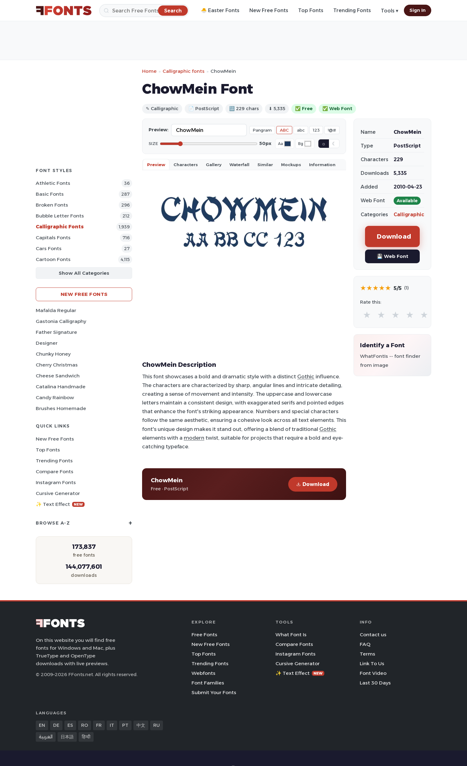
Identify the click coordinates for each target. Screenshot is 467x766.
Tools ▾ (389, 11)
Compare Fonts (54, 471)
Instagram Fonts (56, 482)
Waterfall (239, 164)
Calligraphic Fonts (60, 227)
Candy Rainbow (55, 397)
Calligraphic (409, 214)
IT (112, 725)
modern (194, 438)
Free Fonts (204, 635)
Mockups (291, 164)
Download (312, 484)
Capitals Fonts (53, 238)
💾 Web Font (392, 256)
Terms (367, 654)
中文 (140, 725)
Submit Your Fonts (214, 692)
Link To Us (372, 663)
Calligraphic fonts (184, 71)
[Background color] (308, 143)
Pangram (262, 130)
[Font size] (208, 143)
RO (84, 725)
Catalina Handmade (61, 387)
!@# (332, 130)
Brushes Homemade (61, 408)
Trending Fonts (352, 10)
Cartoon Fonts (53, 259)
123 (316, 130)
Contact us (373, 635)
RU (156, 725)
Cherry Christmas (57, 365)
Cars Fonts (49, 248)
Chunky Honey (53, 354)
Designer (47, 343)
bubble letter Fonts (60, 216)
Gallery (213, 164)
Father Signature (56, 332)
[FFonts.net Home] (64, 11)
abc (301, 130)
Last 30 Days (375, 683)
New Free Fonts (268, 10)
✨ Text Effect (60, 504)
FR (99, 725)
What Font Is (291, 635)
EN (42, 725)
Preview (156, 164)
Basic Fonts (50, 194)
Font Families (208, 683)
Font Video (373, 673)
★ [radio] (367, 314)
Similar (265, 164)
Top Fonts (310, 10)
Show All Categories (84, 273)
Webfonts (203, 673)
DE (56, 725)
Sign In (417, 10)
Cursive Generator (58, 493)
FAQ (365, 644)
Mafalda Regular (56, 310)
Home (149, 71)
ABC (284, 130)
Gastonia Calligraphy (61, 321)
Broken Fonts (52, 205)
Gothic (305, 376)
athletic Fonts (53, 183)
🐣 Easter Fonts (220, 10)
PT (125, 725)
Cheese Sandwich (58, 376)
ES (70, 725)
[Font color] (287, 143)
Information (322, 164)
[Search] (144, 10)
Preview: (159, 130)
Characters (185, 164)
